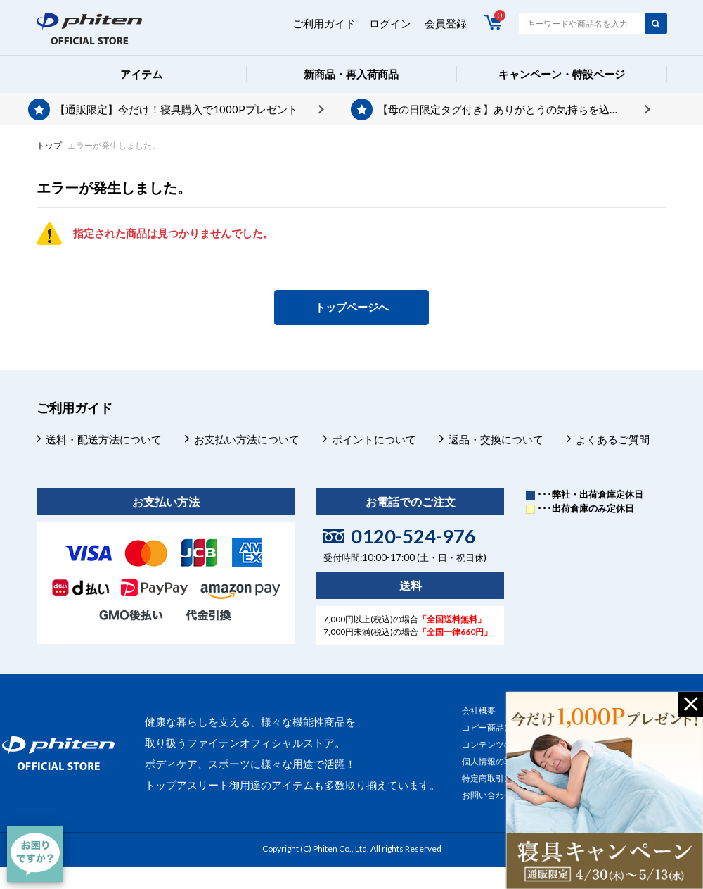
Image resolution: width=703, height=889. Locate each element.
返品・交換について (496, 439)
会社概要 (479, 710)
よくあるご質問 (613, 439)
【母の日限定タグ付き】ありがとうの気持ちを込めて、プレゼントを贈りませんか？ (514, 109)
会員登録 (446, 23)
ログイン (390, 23)
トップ (49, 145)
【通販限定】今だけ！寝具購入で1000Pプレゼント (176, 109)
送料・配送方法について (104, 439)
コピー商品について (500, 727)
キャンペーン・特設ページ (561, 74)
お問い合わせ (487, 795)
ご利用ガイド (324, 23)
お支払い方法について (246, 439)
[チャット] (35, 854)
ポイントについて (374, 439)
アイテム (141, 74)
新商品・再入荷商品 (351, 74)
